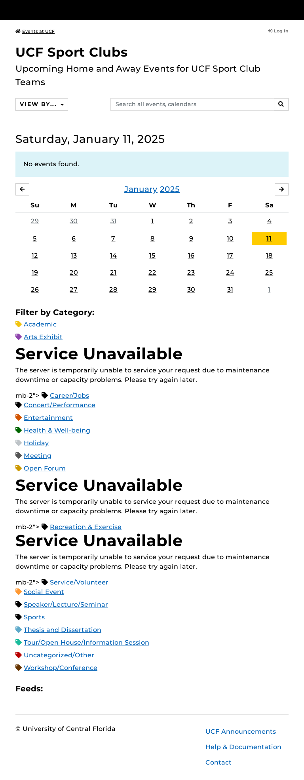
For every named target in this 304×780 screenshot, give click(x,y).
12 (35, 255)
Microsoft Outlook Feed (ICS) (66, 688)
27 (74, 289)
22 (152, 272)
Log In (278, 31)
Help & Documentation (243, 747)
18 (269, 255)
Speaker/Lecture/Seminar (66, 604)
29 (35, 221)
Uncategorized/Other (59, 655)
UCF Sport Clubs (71, 52)
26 (35, 289)
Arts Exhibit (43, 337)
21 (113, 272)
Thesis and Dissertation (62, 630)
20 (74, 272)
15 (152, 255)
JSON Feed (107, 688)
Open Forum (45, 468)
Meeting (37, 455)
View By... (39, 104)
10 (230, 238)
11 (269, 238)
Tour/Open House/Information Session (86, 642)
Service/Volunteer (79, 582)
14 (113, 255)
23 (191, 272)
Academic (40, 324)
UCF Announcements (240, 731)
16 (191, 255)
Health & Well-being (57, 430)
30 (74, 221)
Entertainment (48, 417)
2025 (170, 189)
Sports (34, 617)
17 (230, 255)
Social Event (44, 592)
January (141, 189)
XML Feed (93, 688)
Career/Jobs (69, 395)
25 (269, 272)
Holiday (36, 443)
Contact (218, 762)
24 (230, 272)
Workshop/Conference (60, 668)
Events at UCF (35, 31)
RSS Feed (80, 688)
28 (113, 289)
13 (74, 255)
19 (35, 272)
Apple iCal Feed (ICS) (53, 688)
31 (113, 221)
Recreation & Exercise (86, 527)
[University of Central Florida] (68, 10)
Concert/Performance (59, 405)
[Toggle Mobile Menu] (287, 9)
